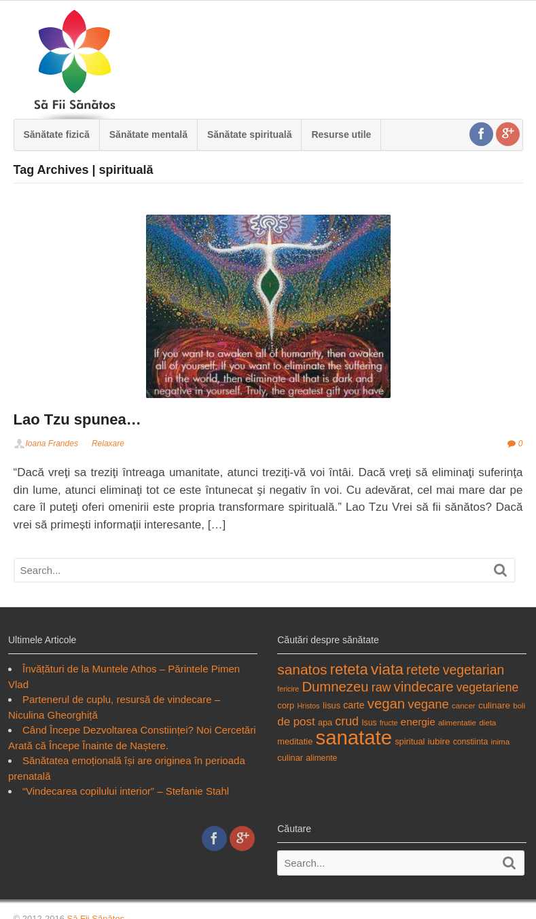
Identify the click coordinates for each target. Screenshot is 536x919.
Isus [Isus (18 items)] (368, 722)
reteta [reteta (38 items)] (349, 669)
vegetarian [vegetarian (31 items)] (473, 669)
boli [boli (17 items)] (519, 705)
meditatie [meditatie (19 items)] (294, 741)
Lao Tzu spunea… (77, 419)
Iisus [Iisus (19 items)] (331, 705)
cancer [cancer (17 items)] (464, 705)
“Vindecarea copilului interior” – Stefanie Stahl (125, 791)
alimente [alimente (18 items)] (321, 758)
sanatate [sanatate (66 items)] (353, 737)
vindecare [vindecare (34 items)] (424, 686)
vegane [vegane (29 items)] (428, 704)
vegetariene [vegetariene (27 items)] (487, 687)
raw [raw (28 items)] (381, 687)
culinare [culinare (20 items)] (494, 705)
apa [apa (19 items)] (325, 722)
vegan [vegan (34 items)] (386, 703)
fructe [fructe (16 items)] (389, 723)
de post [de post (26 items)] (296, 721)
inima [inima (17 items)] (500, 741)
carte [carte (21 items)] (353, 705)
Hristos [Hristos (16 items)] (308, 706)
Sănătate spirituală (249, 134)
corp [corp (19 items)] (285, 705)
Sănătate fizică (57, 134)
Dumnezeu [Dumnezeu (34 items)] (335, 686)
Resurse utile (341, 134)
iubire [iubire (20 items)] (439, 741)
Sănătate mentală (148, 134)
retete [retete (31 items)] (423, 669)
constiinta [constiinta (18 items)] (470, 741)
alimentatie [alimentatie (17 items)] (457, 722)
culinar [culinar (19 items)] (290, 758)
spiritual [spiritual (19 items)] (410, 741)
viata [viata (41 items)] (387, 669)
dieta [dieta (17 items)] (487, 722)
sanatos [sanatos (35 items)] (302, 669)
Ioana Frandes (52, 443)
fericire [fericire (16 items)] (288, 689)
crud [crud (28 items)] (347, 721)
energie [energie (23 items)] (418, 721)
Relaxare (108, 443)
